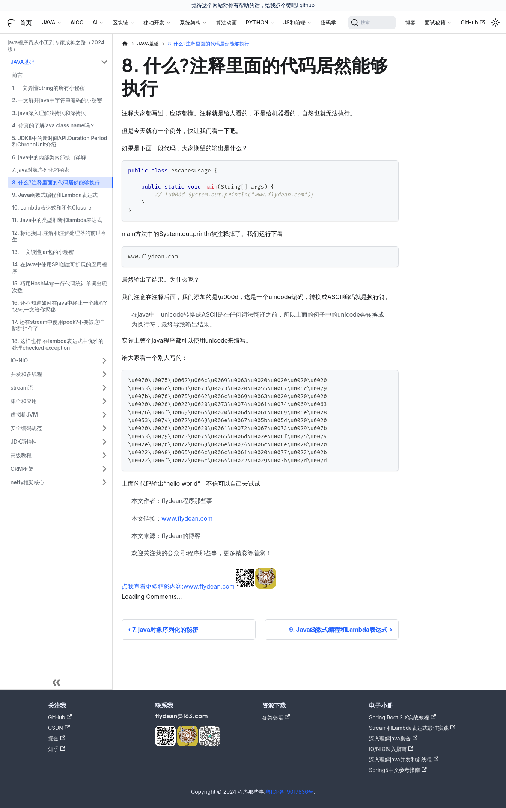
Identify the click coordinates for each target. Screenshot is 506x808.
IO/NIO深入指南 (391, 749)
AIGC (77, 22)
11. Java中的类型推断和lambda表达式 (57, 220)
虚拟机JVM (24, 414)
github (307, 5)
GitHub (473, 22)
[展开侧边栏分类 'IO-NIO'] (104, 361)
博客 (410, 22)
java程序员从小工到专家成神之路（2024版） (56, 45)
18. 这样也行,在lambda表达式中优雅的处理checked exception (58, 344)
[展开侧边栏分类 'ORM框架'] (104, 469)
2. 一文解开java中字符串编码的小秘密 (57, 100)
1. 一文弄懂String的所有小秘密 (48, 88)
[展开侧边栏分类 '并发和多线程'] (104, 374)
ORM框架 (22, 468)
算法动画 (226, 22)
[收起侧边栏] (56, 682)
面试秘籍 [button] (435, 22)
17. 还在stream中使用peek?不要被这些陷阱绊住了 (58, 325)
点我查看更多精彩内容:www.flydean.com (178, 586)
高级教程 (21, 455)
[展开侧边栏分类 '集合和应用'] (104, 401)
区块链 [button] (120, 22)
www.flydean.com (186, 518)
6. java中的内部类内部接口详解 (49, 157)
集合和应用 (24, 401)
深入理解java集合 (393, 738)
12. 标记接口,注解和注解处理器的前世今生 (59, 236)
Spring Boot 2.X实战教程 (402, 717)
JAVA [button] (49, 22)
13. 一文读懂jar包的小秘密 (43, 252)
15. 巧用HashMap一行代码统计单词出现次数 (59, 286)
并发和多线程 (26, 374)
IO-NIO (19, 360)
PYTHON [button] (257, 22)
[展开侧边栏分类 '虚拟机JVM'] (104, 415)
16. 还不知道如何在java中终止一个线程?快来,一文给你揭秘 (59, 306)
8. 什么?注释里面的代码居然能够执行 (56, 182)
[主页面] (125, 44)
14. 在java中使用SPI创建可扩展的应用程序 (59, 267)
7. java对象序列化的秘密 (40, 169)
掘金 (56, 738)
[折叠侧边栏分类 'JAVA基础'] (104, 62)
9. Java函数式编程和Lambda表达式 (55, 195)
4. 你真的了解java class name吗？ (53, 125)
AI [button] (95, 22)
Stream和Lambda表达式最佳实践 (412, 728)
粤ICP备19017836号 (289, 791)
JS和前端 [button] (294, 22)
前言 (17, 75)
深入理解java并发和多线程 (403, 759)
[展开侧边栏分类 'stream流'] (104, 388)
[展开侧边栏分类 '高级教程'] (104, 455)
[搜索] (372, 22)
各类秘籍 (276, 717)
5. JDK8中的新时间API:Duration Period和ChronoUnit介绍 (59, 141)
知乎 (56, 749)
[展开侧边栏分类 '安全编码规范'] (104, 428)
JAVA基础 (23, 62)
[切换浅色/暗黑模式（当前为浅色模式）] (495, 23)
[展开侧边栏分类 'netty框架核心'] (104, 482)
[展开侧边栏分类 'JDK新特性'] (104, 442)
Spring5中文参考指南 (398, 770)
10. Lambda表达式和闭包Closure (51, 207)
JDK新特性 (24, 441)
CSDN (59, 728)
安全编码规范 (26, 428)
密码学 (328, 22)
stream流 (22, 387)
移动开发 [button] (153, 22)
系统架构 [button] (190, 22)
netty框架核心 (27, 482)
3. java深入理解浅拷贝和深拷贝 (49, 113)
